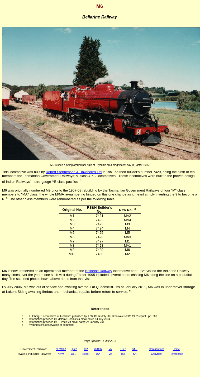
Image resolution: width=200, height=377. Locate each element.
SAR (134, 349)
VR (110, 349)
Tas (123, 353)
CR (86, 349)
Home (176, 349)
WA (98, 353)
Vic (110, 353)
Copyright (156, 353)
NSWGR (61, 349)
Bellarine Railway (98, 271)
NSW (61, 353)
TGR (123, 349)
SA (134, 353)
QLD (74, 353)
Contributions (156, 349)
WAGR (98, 349)
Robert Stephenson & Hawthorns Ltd (74, 172)
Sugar (85, 353)
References (176, 353)
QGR (74, 349)
